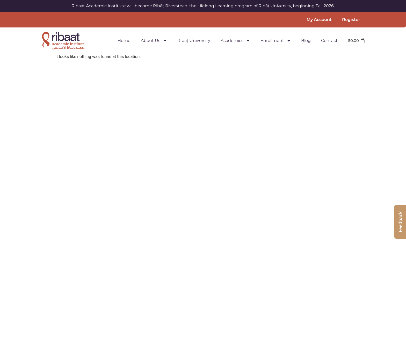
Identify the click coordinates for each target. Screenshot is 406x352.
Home (124, 40)
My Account (319, 19)
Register (351, 19)
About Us (154, 40)
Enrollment (275, 40)
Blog (306, 40)
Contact (329, 40)
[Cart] (357, 40)
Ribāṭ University (193, 40)
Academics (235, 40)
